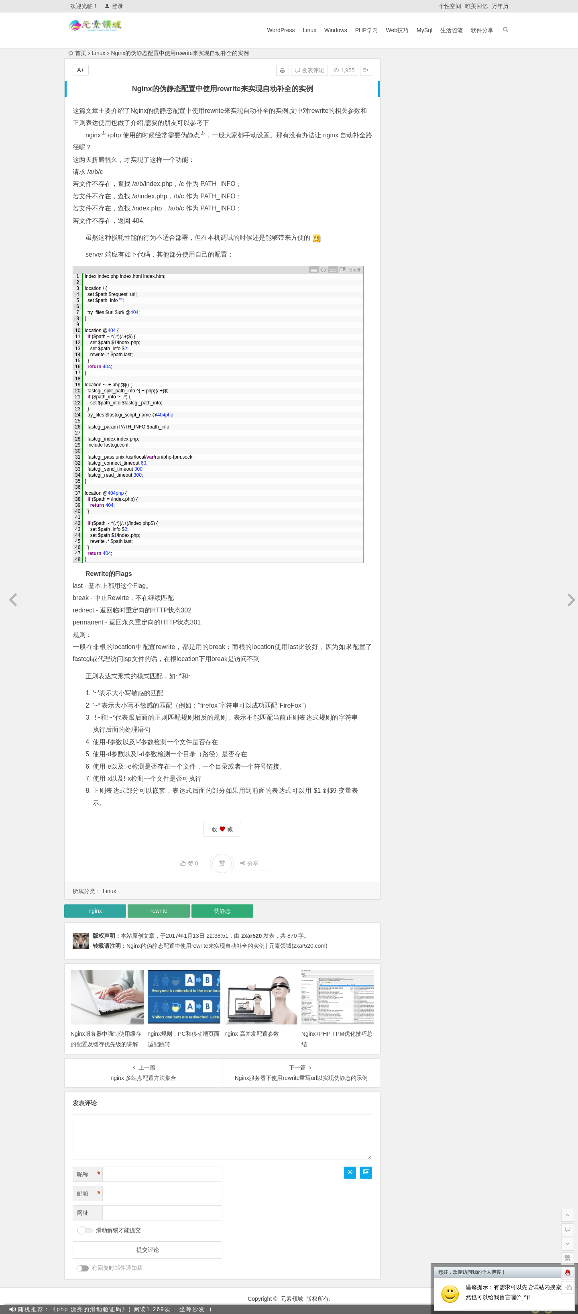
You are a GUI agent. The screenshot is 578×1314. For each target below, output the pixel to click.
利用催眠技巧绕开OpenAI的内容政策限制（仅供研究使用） (471, 177)
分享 (249, 863)
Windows (335, 30)
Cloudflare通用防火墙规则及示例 (438, 233)
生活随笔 (451, 30)
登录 (113, 6)
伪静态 (163, 110)
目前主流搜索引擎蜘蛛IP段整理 (436, 166)
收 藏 (222, 829)
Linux (309, 30)
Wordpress (477, 120)
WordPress (281, 30)
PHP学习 (366, 30)
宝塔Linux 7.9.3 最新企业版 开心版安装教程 (452, 256)
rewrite (214, 110)
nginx (95, 135)
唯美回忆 (476, 6)
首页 (77, 53)
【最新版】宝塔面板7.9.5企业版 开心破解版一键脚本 (463, 222)
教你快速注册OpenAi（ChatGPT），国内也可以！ (460, 211)
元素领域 (292, 1299)
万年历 (500, 6)
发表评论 (309, 70)
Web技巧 (397, 30)
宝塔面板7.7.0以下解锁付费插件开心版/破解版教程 (460, 244)
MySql (424, 30)
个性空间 (450, 6)
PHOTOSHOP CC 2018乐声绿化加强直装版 (452, 267)
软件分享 (482, 30)
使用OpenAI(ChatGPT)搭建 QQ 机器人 (446, 199)
